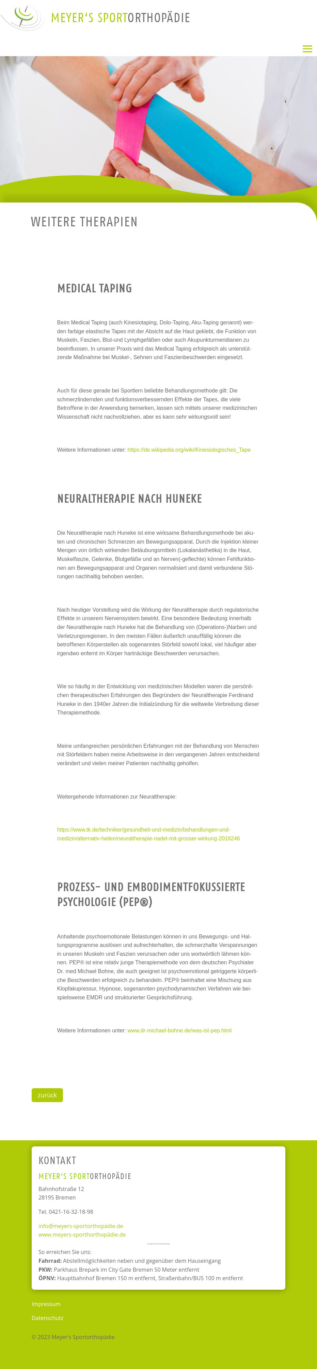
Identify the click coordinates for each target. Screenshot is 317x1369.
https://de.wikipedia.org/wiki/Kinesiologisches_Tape (189, 450)
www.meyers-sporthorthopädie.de (82, 1234)
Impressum (46, 1304)
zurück (47, 1095)
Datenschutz (47, 1318)
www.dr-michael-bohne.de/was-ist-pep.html (180, 1030)
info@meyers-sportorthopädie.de (80, 1226)
